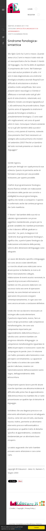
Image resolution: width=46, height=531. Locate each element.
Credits (12, 508)
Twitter (3, 37)
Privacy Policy (29, 508)
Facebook (3, 43)
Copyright (20, 508)
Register (34, 15)
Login (32, 9)
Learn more (18, 529)
